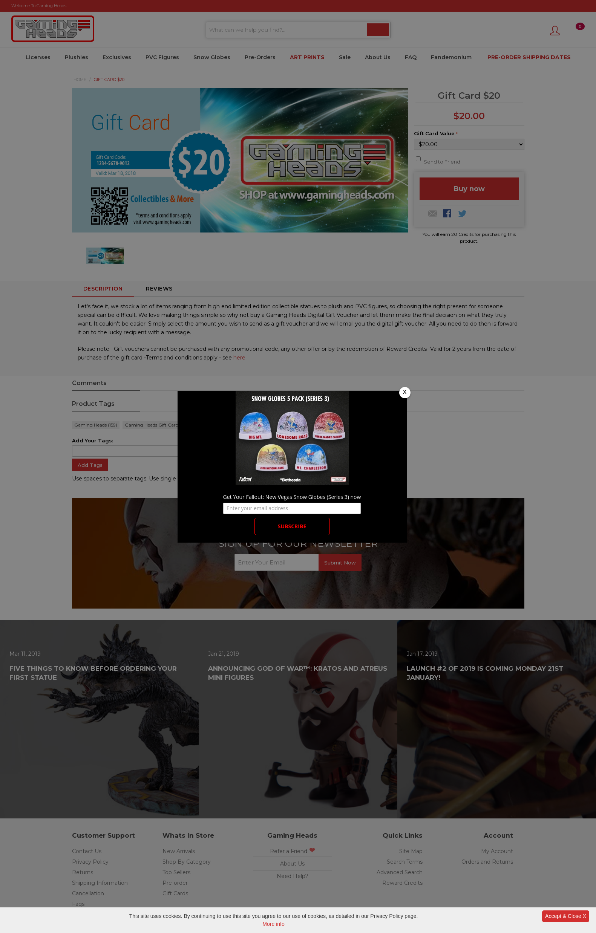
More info (273, 924)
